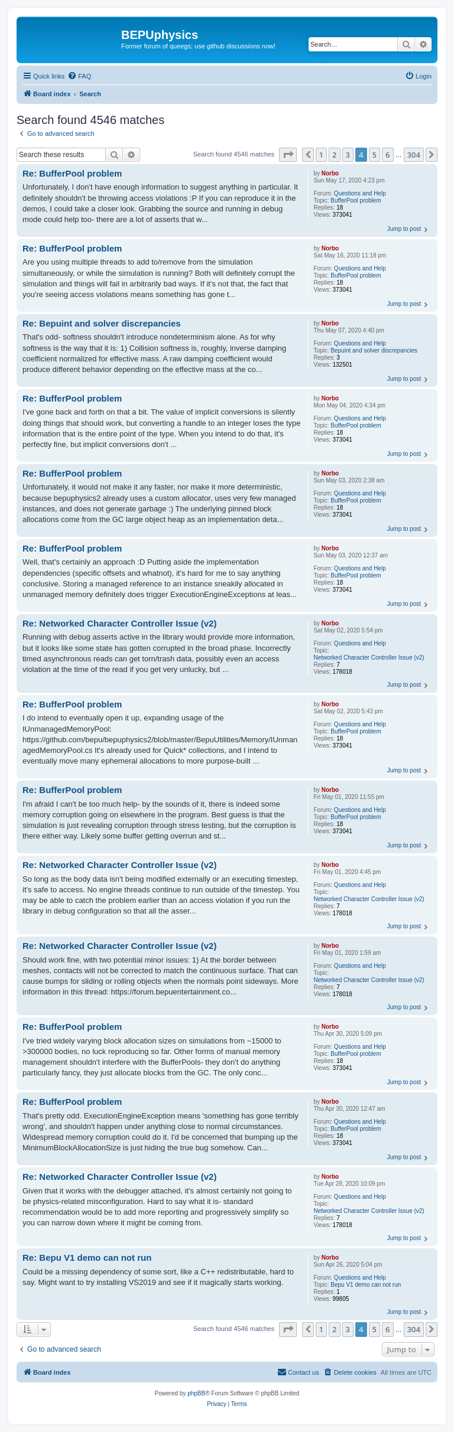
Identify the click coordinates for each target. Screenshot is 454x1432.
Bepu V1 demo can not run (365, 1284)
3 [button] (348, 154)
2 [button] (334, 154)
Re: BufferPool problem (72, 173)
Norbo (330, 173)
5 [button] (374, 154)
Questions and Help (360, 193)
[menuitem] (79, 76)
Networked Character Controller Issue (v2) (368, 657)
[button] (288, 155)
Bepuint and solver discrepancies (373, 350)
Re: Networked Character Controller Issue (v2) (119, 623)
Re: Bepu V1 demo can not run (86, 1257)
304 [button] (413, 154)
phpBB (196, 1393)
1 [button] (321, 154)
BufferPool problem (355, 200)
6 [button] (387, 154)
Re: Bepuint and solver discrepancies (101, 323)
